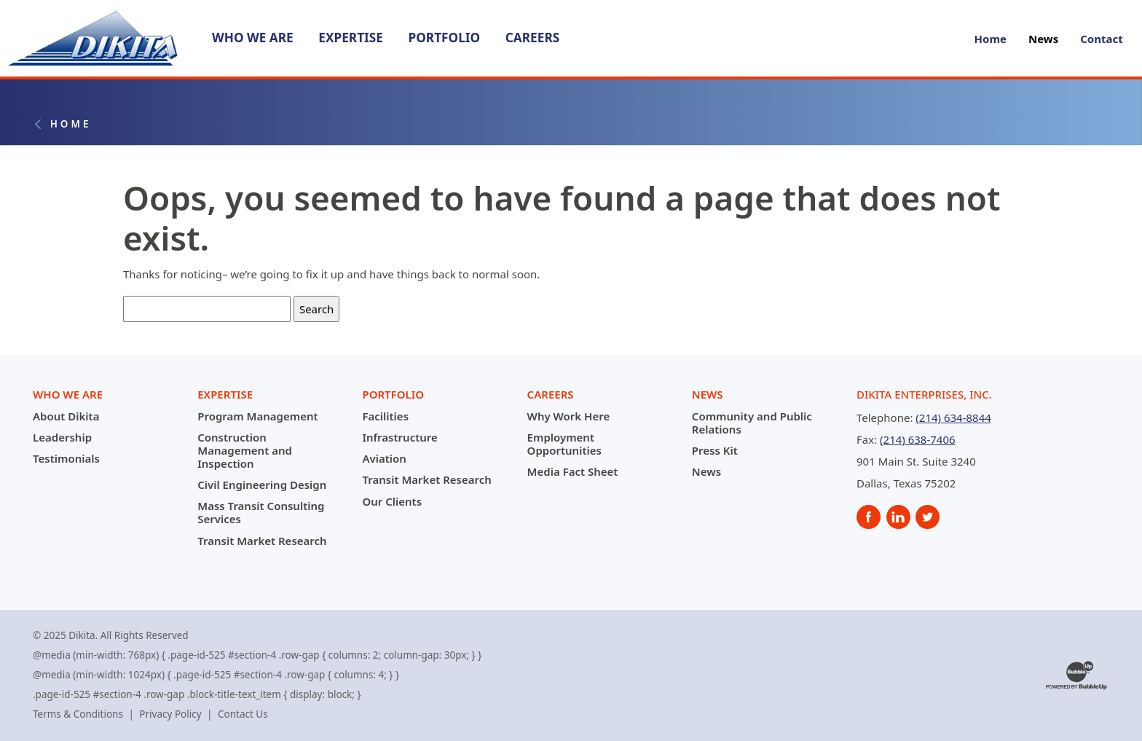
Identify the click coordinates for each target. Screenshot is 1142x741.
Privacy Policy (170, 714)
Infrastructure (399, 437)
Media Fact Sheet (572, 471)
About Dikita (66, 416)
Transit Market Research (261, 540)
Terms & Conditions (78, 714)
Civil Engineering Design (261, 484)
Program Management (257, 416)
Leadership (62, 437)
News (1043, 38)
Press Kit (715, 450)
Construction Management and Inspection (244, 450)
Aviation (384, 458)
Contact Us (243, 714)
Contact (1101, 38)
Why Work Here (568, 416)
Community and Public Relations (752, 422)
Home (990, 38)
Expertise (350, 37)
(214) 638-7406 (918, 439)
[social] (868, 517)
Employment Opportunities (564, 444)
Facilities (385, 416)
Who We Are (253, 37)
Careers (532, 37)
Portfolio (444, 37)
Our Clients (392, 501)
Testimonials (66, 458)
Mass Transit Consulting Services (260, 512)
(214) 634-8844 (953, 417)
